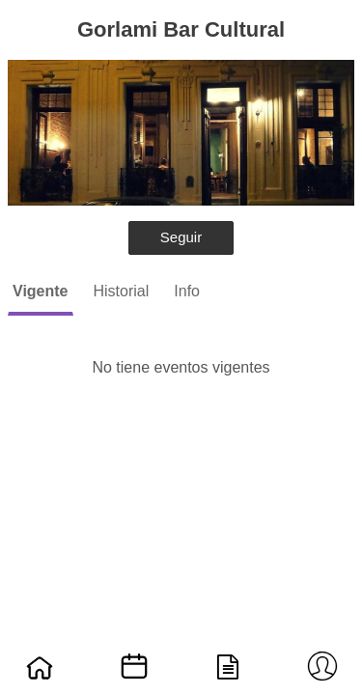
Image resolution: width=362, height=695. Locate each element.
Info (187, 291)
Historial (122, 291)
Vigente (41, 291)
